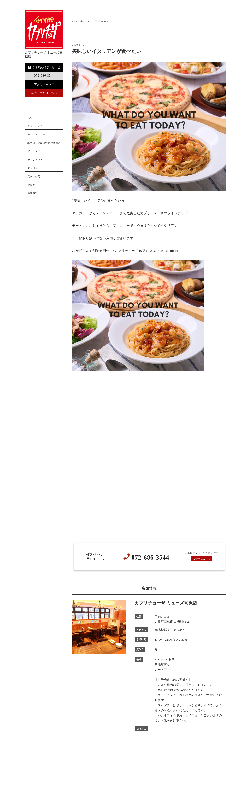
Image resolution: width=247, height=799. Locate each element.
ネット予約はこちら (44, 93)
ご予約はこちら (201, 559)
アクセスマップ (44, 84)
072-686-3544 (44, 76)
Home (74, 21)
